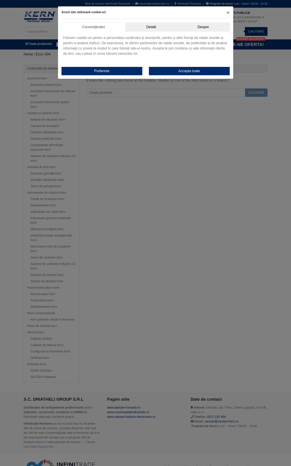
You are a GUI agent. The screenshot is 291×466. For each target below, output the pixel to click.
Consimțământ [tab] (93, 27)
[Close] (228, 12)
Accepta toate (189, 71)
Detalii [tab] (151, 27)
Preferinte (101, 71)
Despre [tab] (203, 27)
